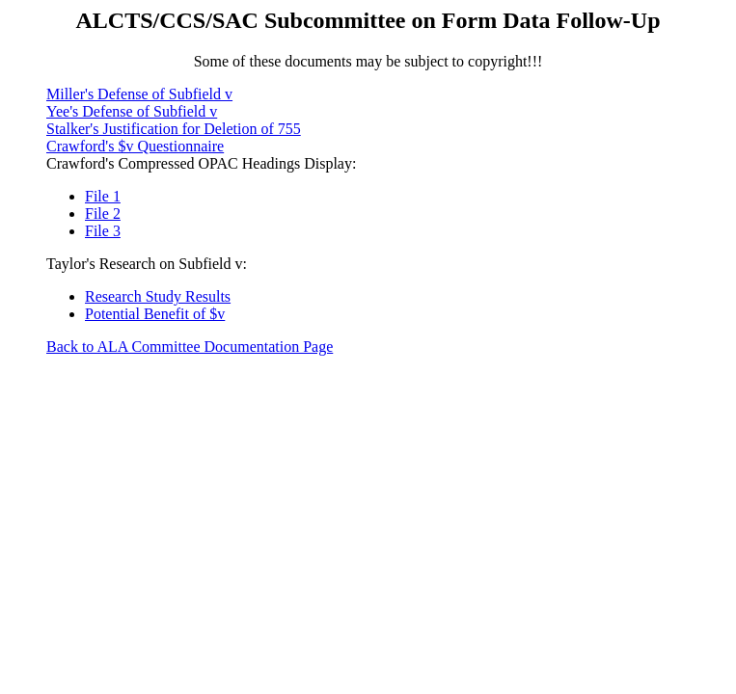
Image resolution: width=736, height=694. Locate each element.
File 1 (103, 196)
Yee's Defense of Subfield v (131, 111)
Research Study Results (158, 296)
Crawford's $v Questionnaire (135, 146)
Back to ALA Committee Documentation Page (189, 346)
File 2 (103, 213)
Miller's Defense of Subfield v (139, 94)
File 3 (103, 231)
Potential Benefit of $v (155, 314)
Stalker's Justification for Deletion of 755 (173, 128)
